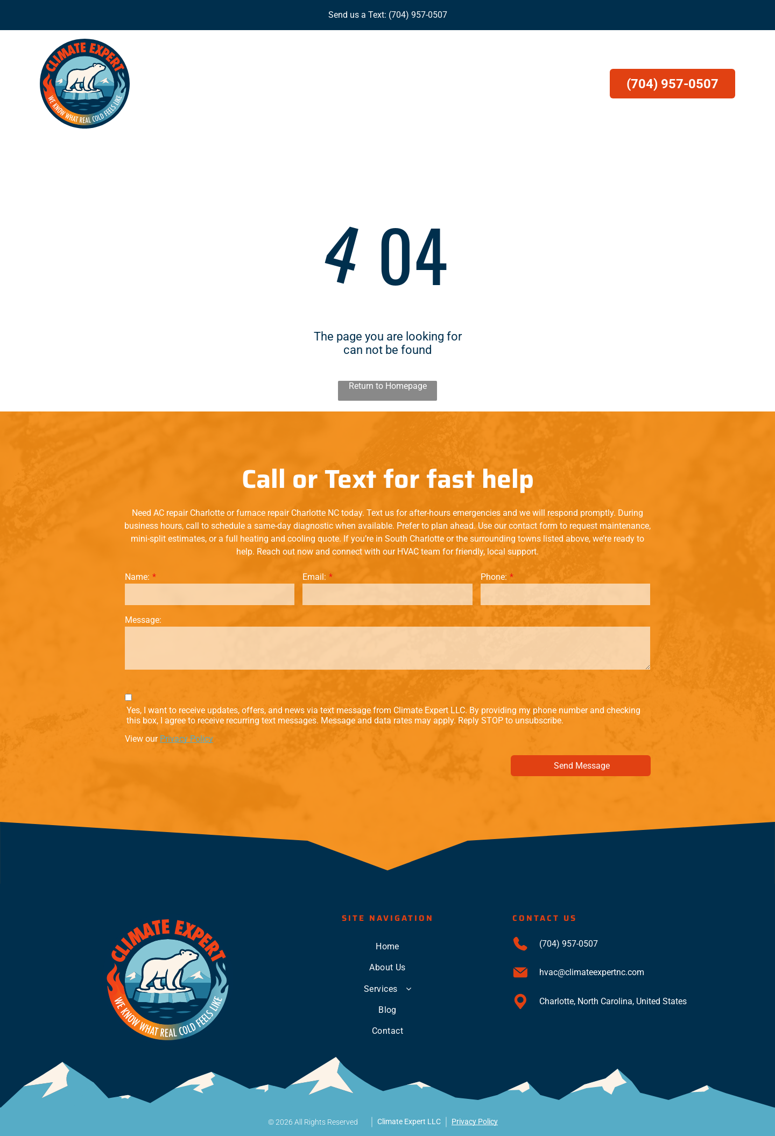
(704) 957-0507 (418, 15)
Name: (137, 577)
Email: (314, 577)
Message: (143, 620)
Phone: (494, 577)
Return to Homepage (388, 386)
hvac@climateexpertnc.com (591, 972)
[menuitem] (278, 83)
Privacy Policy (186, 739)
